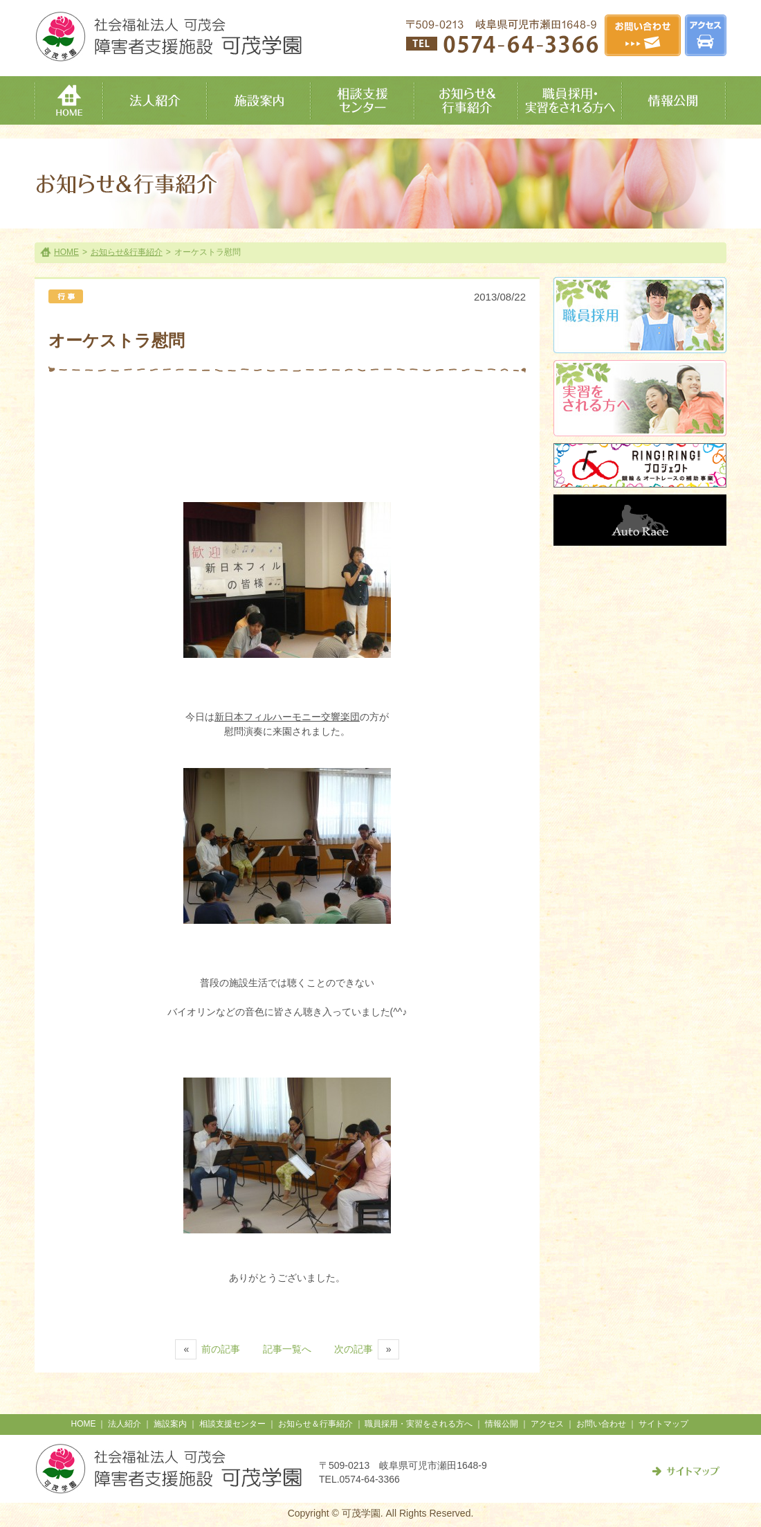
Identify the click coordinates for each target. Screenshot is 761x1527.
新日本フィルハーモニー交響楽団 (287, 716)
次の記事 (366, 1349)
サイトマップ (663, 1424)
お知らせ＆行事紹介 (315, 1424)
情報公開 (501, 1424)
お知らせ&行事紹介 (127, 252)
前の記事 (207, 1349)
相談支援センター (232, 1424)
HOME (66, 252)
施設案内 (170, 1424)
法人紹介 (124, 1424)
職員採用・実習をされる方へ (419, 1424)
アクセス (547, 1424)
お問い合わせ (601, 1424)
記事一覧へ (287, 1349)
